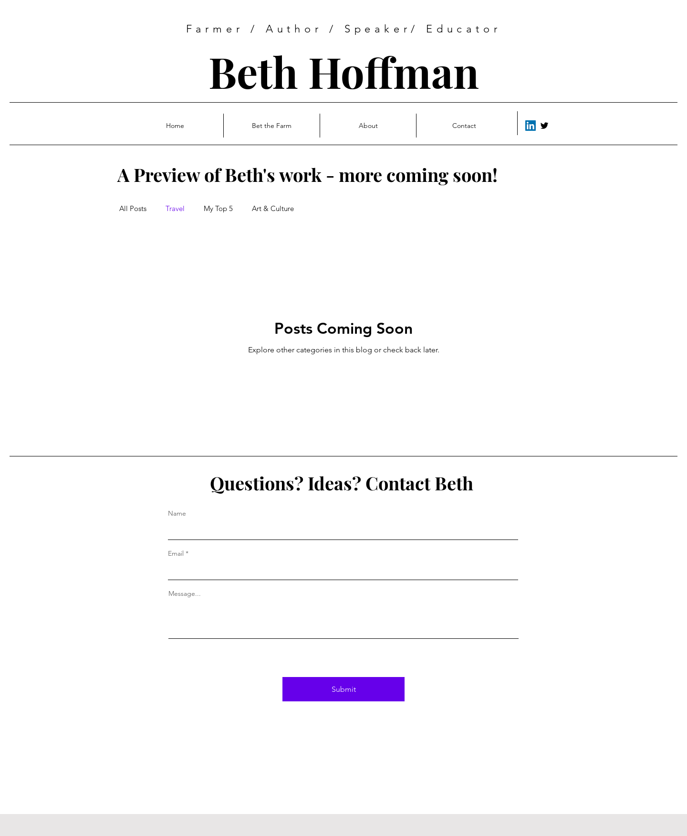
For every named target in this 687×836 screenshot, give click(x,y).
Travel (175, 208)
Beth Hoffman (343, 71)
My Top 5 (218, 208)
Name (177, 513)
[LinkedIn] (530, 125)
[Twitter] (544, 125)
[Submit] (343, 689)
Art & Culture (273, 208)
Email (176, 553)
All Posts (132, 208)
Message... (184, 593)
